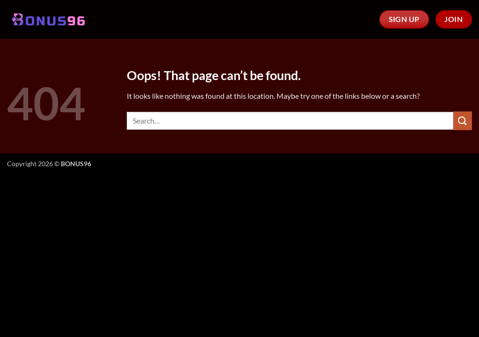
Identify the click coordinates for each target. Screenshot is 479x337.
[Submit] (462, 120)
